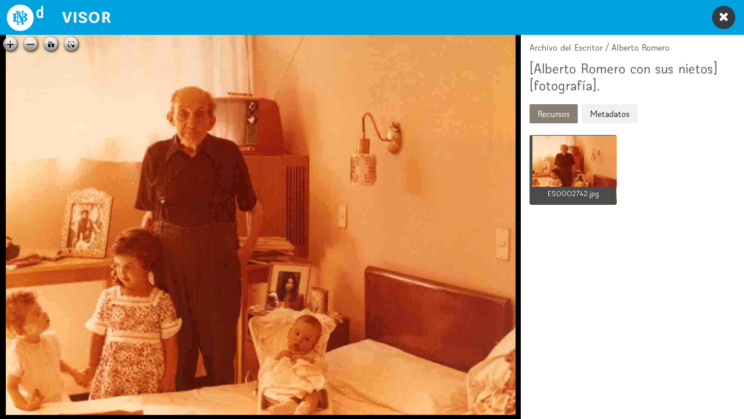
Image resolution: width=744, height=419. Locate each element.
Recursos (554, 113)
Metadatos (609, 113)
